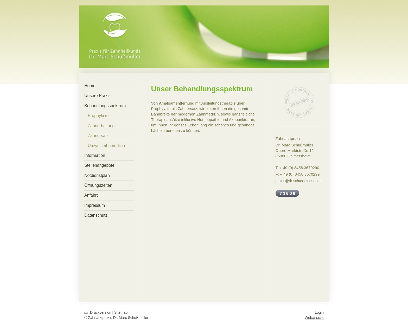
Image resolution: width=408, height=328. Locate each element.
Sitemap (121, 312)
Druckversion (98, 312)
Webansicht (314, 318)
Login (319, 312)
